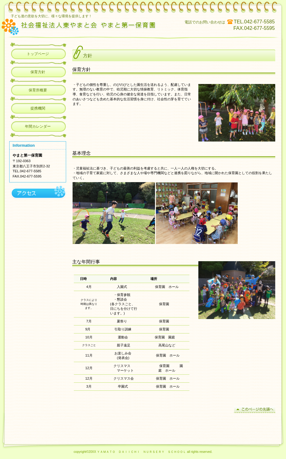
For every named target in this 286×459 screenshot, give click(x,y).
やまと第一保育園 (88, 26)
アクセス (37, 193)
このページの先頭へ (254, 409)
